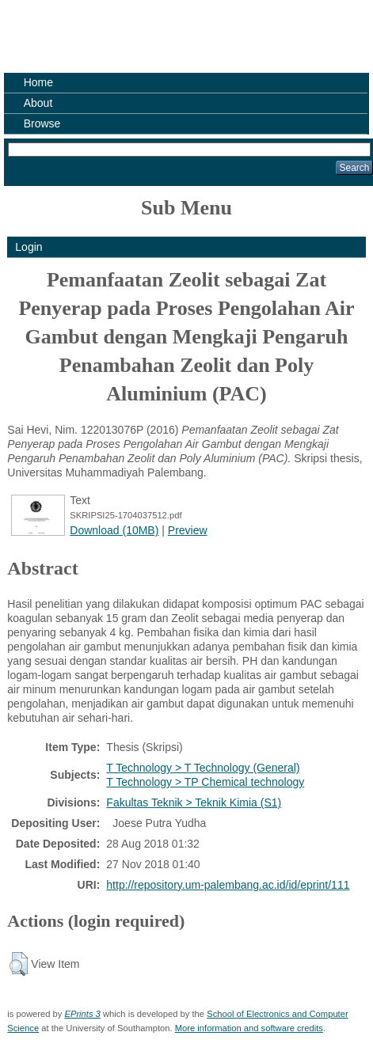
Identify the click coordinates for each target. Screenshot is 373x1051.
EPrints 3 (82, 1014)
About (38, 103)
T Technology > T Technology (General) (202, 767)
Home (38, 82)
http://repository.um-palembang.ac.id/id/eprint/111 (227, 884)
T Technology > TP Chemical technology (205, 782)
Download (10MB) (114, 530)
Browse (42, 123)
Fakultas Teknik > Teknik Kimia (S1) (193, 802)
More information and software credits (249, 1028)
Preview (187, 530)
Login (28, 247)
